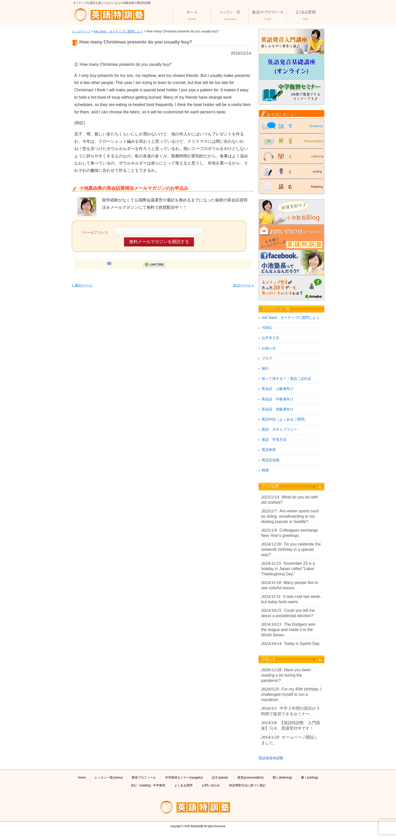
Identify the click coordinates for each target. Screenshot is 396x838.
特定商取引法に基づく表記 (247, 785)
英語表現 (269, 450)
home (82, 777)
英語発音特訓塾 (271, 758)
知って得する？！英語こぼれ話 (286, 378)
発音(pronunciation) (250, 777)
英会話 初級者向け (277, 409)
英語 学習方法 (274, 439)
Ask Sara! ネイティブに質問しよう (118, 31)
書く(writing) (309, 777)
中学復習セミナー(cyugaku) (184, 777)
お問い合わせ (211, 785)
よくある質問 (183, 785)
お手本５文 (270, 338)
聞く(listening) (282, 777)
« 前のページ (82, 285)
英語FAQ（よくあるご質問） (285, 419)
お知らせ (269, 348)
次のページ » (243, 285)
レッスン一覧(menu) (108, 777)
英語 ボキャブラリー (279, 429)
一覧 (318, 487)
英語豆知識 (270, 460)
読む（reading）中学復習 (148, 785)
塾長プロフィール (144, 777)
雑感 (265, 470)
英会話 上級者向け (277, 389)
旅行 (265, 368)
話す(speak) (220, 777)
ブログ (267, 358)
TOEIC (267, 328)
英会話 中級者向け (277, 399)
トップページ (81, 31)
